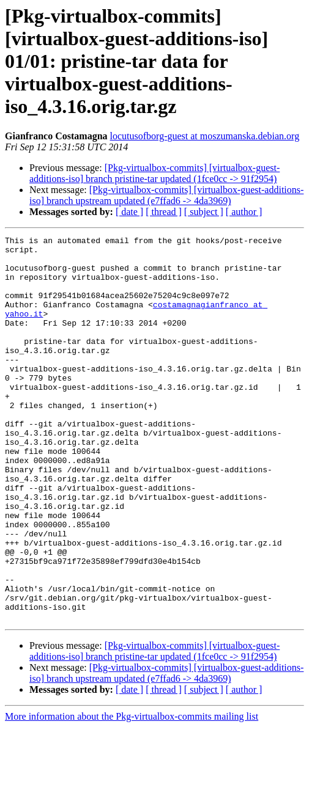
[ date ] (129, 211)
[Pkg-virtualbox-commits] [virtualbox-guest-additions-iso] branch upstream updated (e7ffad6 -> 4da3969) (166, 195)
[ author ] (244, 211)
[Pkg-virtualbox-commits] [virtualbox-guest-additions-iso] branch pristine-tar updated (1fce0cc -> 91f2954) (154, 173)
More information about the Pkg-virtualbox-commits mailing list (131, 793)
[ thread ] (164, 211)
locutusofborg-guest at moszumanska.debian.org (205, 136)
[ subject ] (203, 211)
